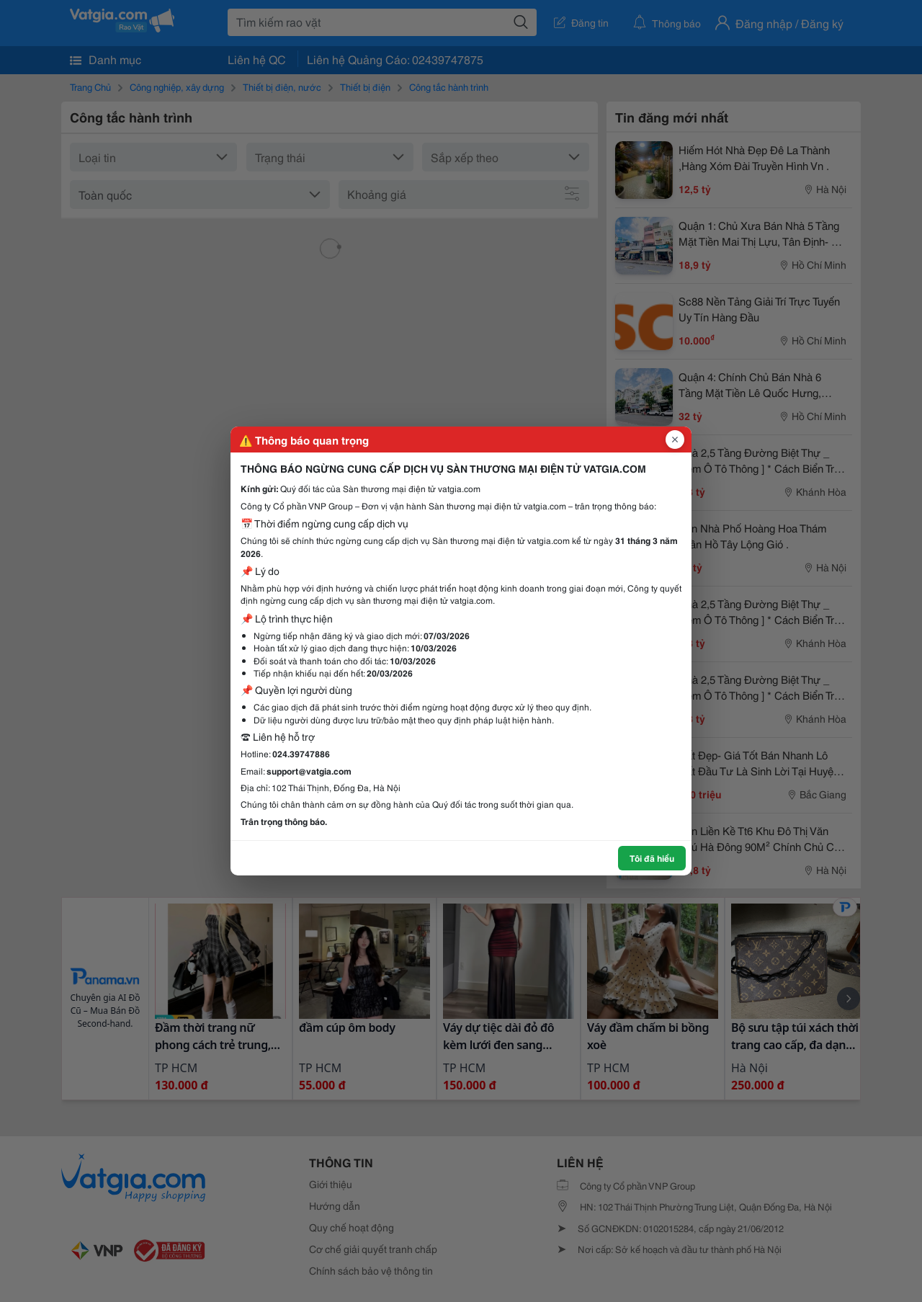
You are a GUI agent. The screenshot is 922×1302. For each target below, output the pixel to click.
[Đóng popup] (675, 439)
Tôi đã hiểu (652, 858)
